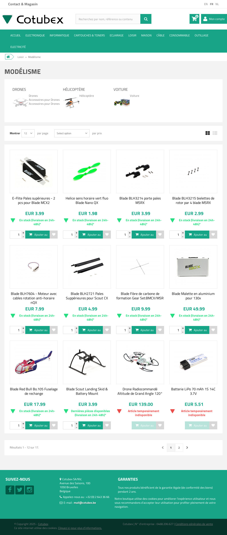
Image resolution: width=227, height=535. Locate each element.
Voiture (121, 89)
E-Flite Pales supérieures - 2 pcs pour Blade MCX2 (33, 200)
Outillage (201, 35)
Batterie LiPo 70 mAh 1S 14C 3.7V (193, 391)
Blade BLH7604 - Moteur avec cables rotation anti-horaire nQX (34, 298)
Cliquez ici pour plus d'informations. (80, 528)
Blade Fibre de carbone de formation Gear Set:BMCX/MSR (140, 296)
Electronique (35, 35)
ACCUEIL (15, 35)
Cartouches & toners (89, 35)
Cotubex (43, 524)
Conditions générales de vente (194, 524)
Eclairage (116, 35)
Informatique (59, 35)
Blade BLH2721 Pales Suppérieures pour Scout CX (87, 296)
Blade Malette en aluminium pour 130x (193, 296)
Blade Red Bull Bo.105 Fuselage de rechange (34, 391)
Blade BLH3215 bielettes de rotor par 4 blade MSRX (193, 200)
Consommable (179, 35)
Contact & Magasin (23, 4)
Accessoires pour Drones (44, 99)
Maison (146, 35)
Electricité (18, 47)
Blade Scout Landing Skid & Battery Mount (87, 391)
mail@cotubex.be (85, 502)
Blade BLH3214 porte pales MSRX (140, 200)
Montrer (15, 133)
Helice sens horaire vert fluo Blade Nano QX (87, 200)
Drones (19, 89)
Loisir (132, 35)
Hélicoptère (74, 89)
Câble (160, 35)
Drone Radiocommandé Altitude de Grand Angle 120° (139, 391)
